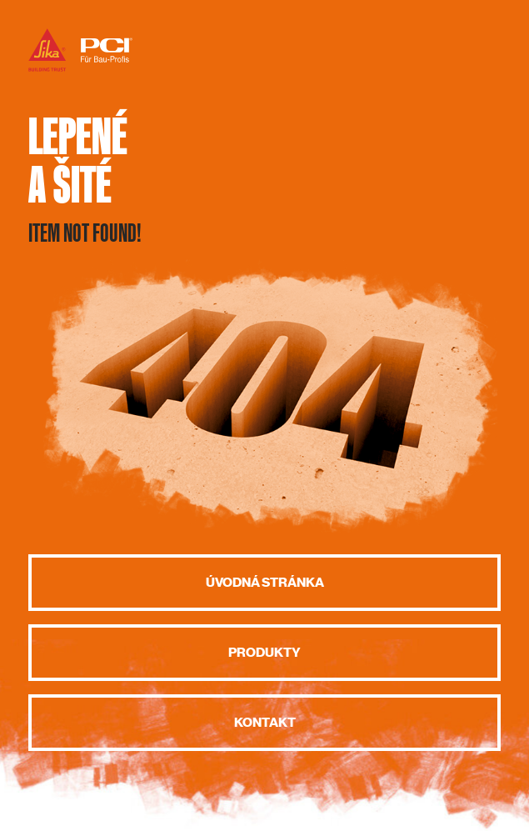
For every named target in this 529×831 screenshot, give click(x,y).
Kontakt (265, 722)
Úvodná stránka (265, 582)
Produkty (264, 652)
